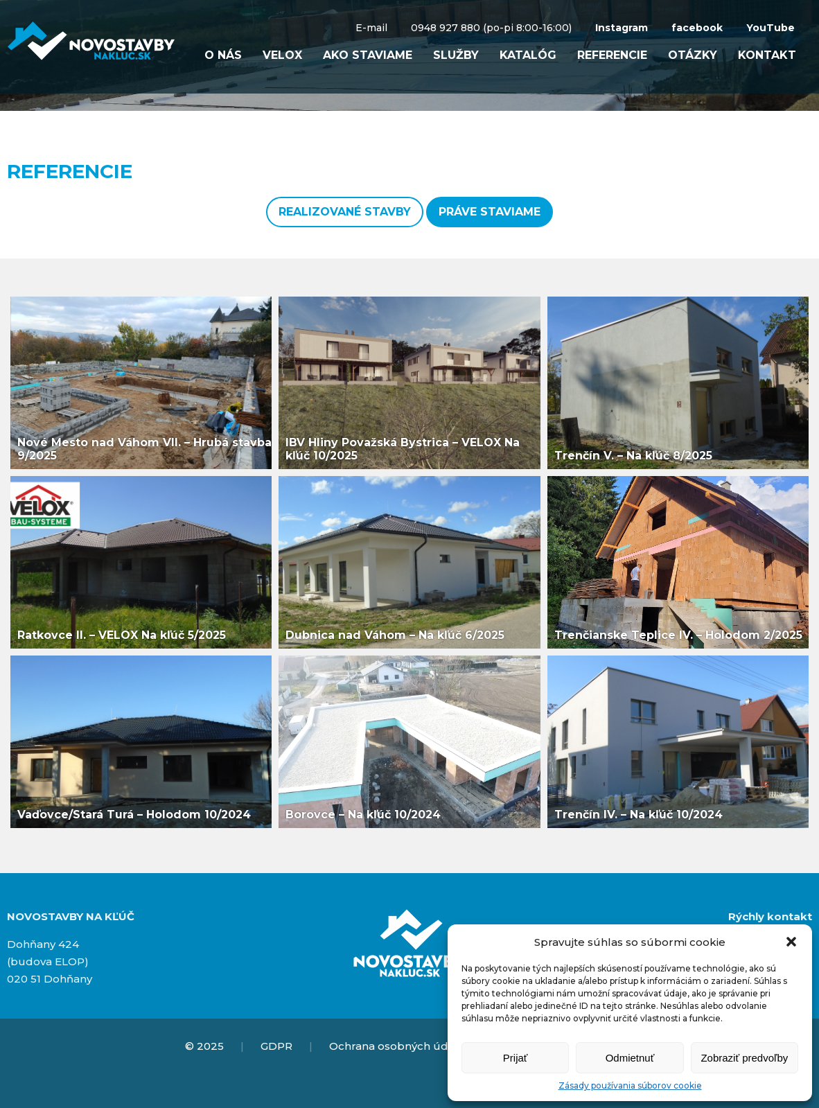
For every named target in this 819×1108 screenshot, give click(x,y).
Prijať (515, 1058)
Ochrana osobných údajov (399, 1046)
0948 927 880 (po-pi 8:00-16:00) (491, 27)
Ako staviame (367, 55)
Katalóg (528, 55)
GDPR (276, 1046)
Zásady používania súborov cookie (630, 1085)
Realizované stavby (345, 211)
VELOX (282, 55)
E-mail (371, 27)
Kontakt (767, 55)
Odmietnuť (630, 1058)
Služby (456, 55)
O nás (223, 55)
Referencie (612, 55)
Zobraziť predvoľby (744, 1058)
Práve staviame (489, 211)
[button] (791, 942)
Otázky (692, 55)
